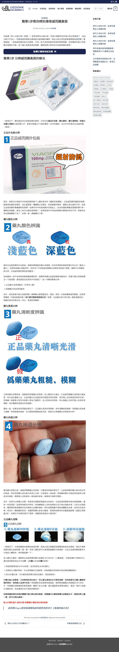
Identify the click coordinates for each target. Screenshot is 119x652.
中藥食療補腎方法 (76, 623)
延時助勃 (52, 9)
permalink (61, 617)
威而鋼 (79, 39)
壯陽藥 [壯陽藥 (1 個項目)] (96, 85)
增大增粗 (60, 9)
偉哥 (20, 39)
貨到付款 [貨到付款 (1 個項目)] (97, 104)
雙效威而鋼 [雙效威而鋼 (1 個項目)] (97, 111)
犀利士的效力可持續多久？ (16, 623)
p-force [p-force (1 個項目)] (107, 77)
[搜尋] (29, 8)
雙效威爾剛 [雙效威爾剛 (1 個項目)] (105, 108)
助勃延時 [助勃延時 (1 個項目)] (110, 81)
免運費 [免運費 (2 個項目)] (102, 81)
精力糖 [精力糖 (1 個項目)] (105, 100)
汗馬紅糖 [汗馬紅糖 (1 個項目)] (97, 93)
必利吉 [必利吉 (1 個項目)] (109, 85)
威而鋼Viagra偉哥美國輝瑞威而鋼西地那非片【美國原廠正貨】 (39, 608)
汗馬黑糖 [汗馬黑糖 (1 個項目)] (97, 96)
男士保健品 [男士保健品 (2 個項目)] (97, 100)
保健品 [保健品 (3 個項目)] (96, 81)
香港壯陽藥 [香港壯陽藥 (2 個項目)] (97, 115)
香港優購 (53, 28)
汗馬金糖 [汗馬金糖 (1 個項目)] (105, 93)
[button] (98, 9)
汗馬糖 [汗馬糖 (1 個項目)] (110, 89)
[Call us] (114, 2)
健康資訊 (78, 9)
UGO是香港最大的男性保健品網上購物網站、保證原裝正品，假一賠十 (20, 1)
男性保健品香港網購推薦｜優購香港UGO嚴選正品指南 (104, 51)
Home (35, 9)
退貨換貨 (86, 9)
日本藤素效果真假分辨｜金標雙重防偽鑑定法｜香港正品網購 (104, 62)
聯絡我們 (60, 641)
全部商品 (43, 9)
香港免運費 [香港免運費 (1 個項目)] (107, 111)
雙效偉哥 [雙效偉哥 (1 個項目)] (97, 108)
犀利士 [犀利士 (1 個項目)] (104, 96)
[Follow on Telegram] (116, 2)
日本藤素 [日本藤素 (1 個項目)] (103, 89)
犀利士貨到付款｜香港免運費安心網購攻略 (104, 27)
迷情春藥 (69, 9)
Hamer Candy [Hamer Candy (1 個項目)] (98, 77)
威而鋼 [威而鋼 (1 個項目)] (102, 85)
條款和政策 (52, 641)
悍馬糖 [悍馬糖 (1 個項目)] (96, 89)
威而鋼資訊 (44, 18)
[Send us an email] (111, 2)
